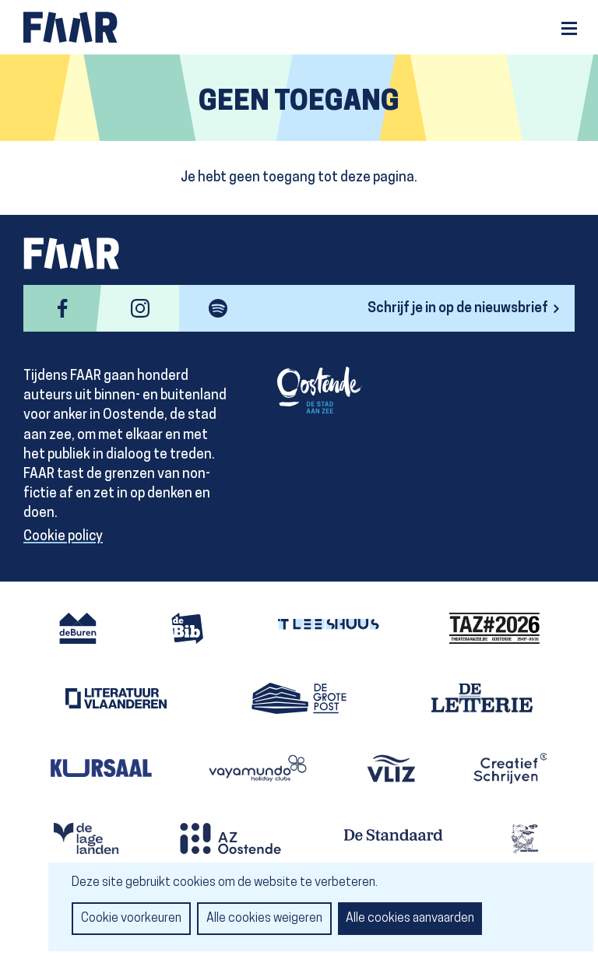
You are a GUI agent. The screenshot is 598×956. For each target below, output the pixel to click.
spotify (218, 308)
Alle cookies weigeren (264, 918)
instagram (140, 308)
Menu (569, 28)
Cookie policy (63, 536)
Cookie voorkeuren (131, 918)
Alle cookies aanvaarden (410, 918)
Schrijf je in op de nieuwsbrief (458, 308)
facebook (62, 308)
